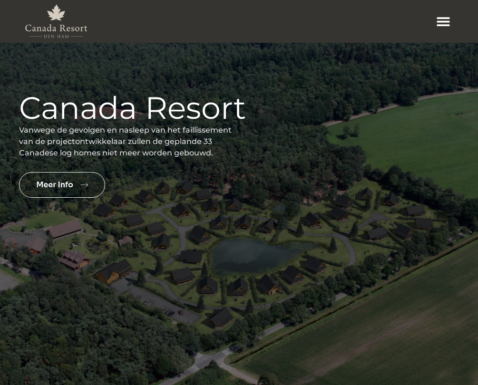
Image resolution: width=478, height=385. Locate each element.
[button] (443, 21)
